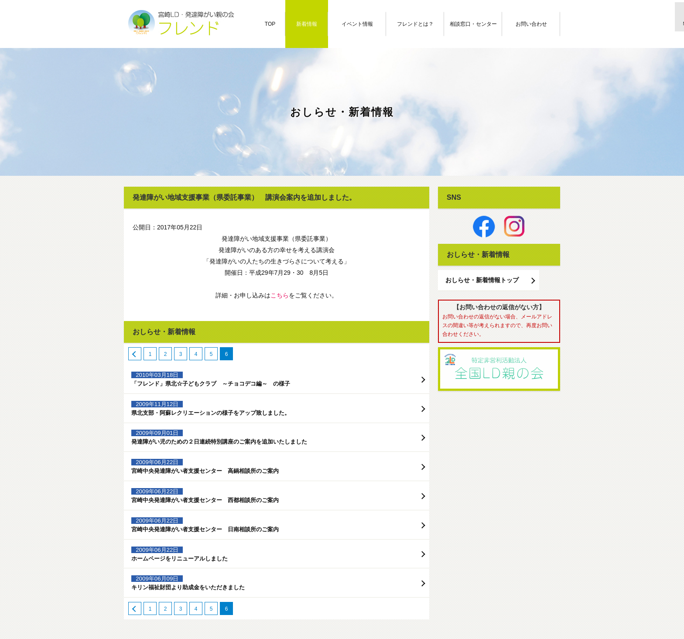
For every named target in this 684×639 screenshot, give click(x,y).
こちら (279, 295)
